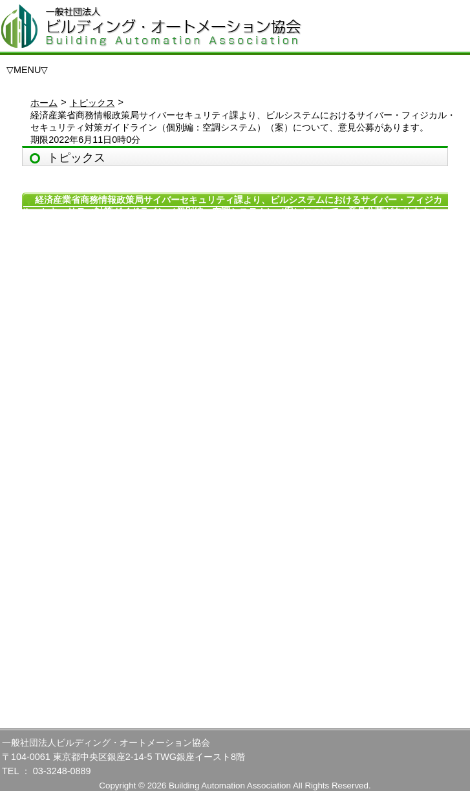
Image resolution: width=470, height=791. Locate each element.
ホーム (44, 103)
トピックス (92, 103)
